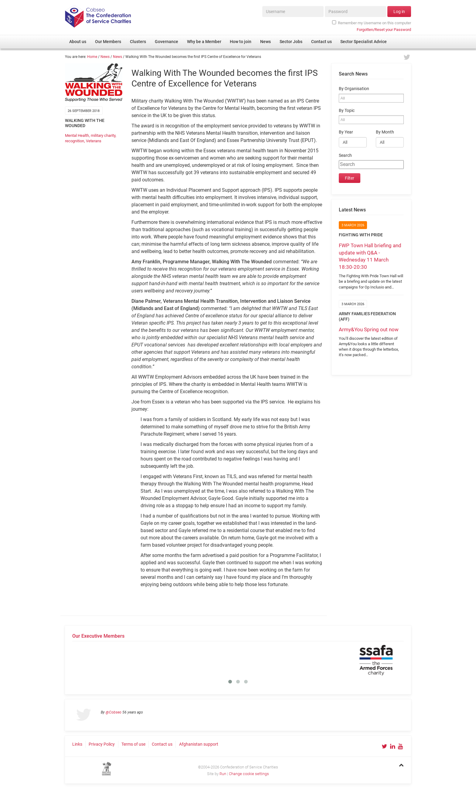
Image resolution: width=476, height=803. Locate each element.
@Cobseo (113, 712)
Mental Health (77, 135)
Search (345, 155)
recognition (74, 141)
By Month (385, 132)
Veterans (93, 141)
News (105, 57)
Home (92, 57)
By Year (346, 132)
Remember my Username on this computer (371, 22)
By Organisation (354, 88)
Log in (399, 11)
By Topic (347, 110)
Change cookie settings (249, 773)
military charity (103, 135)
